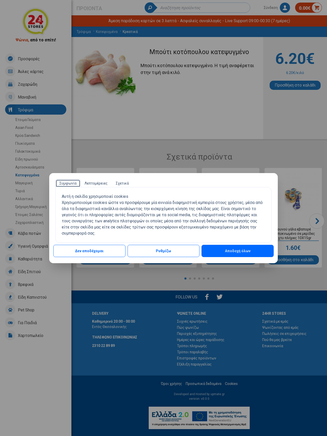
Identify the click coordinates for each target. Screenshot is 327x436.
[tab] (68, 183)
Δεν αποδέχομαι (89, 251)
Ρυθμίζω (163, 251)
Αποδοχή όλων (237, 251)
